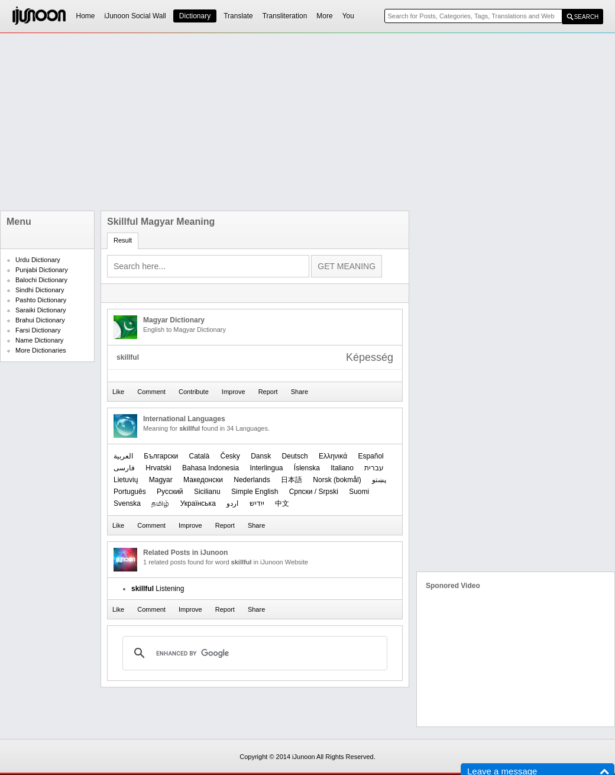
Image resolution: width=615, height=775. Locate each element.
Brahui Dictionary (40, 320)
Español (370, 456)
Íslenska (307, 468)
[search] (253, 653)
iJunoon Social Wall (135, 16)
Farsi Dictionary (37, 330)
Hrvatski (158, 468)
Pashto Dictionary (40, 299)
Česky (230, 456)
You (348, 16)
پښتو (379, 480)
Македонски (203, 480)
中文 (282, 503)
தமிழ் (160, 503)
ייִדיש (257, 503)
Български (161, 456)
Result (123, 240)
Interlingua (266, 468)
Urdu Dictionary (37, 259)
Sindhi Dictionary (39, 289)
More (324, 16)
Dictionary (195, 16)
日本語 (291, 480)
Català (199, 456)
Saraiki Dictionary (40, 310)
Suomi (359, 491)
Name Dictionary (39, 340)
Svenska (127, 503)
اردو (232, 503)
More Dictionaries (40, 350)
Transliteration (285, 16)
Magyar (161, 480)
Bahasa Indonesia (210, 468)
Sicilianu (207, 491)
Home (85, 16)
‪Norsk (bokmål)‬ (337, 480)
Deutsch (295, 456)
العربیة (123, 456)
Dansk (261, 456)
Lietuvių (126, 480)
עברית (374, 468)
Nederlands (252, 480)
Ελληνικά (333, 456)
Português (130, 491)
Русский (170, 491)
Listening (157, 589)
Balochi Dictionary (41, 279)
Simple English (254, 491)
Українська (198, 503)
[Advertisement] (265, 122)
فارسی (124, 468)
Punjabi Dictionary (41, 269)
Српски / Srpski (313, 491)
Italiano (342, 468)
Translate (238, 16)
